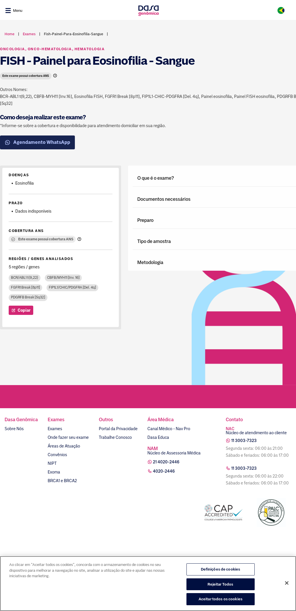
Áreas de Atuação (64, 446)
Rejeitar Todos (220, 584)
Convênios (57, 454)
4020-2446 (164, 471)
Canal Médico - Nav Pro (168, 428)
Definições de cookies (220, 569)
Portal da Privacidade (118, 428)
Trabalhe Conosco (115, 437)
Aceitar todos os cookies (221, 599)
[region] (148, 583)
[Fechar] (286, 583)
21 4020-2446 (166, 462)
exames (29, 34)
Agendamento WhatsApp (37, 142)
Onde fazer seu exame (68, 437)
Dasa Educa (158, 437)
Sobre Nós (14, 428)
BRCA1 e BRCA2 (62, 480)
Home (9, 34)
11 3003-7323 (244, 440)
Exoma (54, 472)
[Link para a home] (148, 10)
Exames (55, 428)
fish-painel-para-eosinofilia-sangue (73, 34)
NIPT (52, 463)
